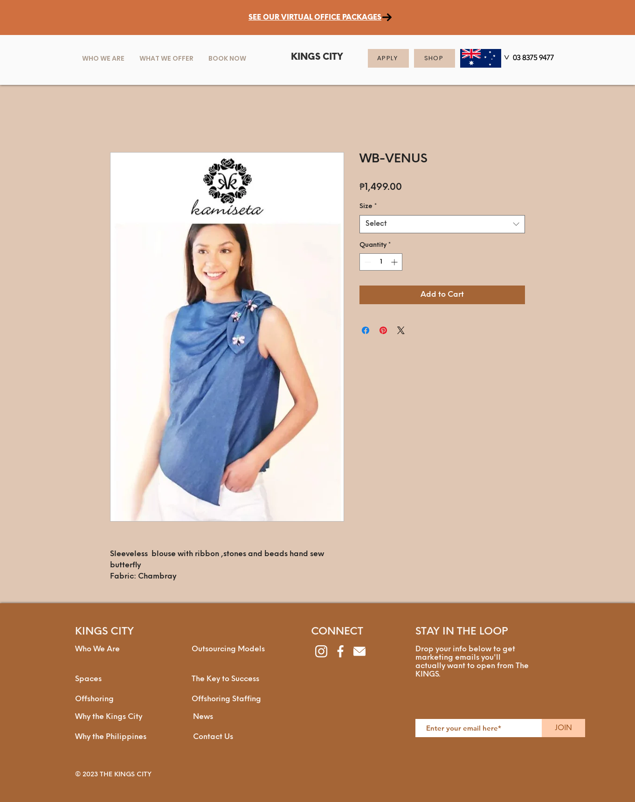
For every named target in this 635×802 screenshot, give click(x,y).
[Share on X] (401, 330)
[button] (166, 58)
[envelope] (359, 651)
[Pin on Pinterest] (383, 330)
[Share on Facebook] (365, 330)
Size (368, 206)
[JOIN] (563, 728)
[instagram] (321, 651)
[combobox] (442, 224)
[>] (506, 59)
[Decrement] (367, 262)
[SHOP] (434, 58)
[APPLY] (388, 58)
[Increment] (395, 262)
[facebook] (340, 651)
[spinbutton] (381, 262)
